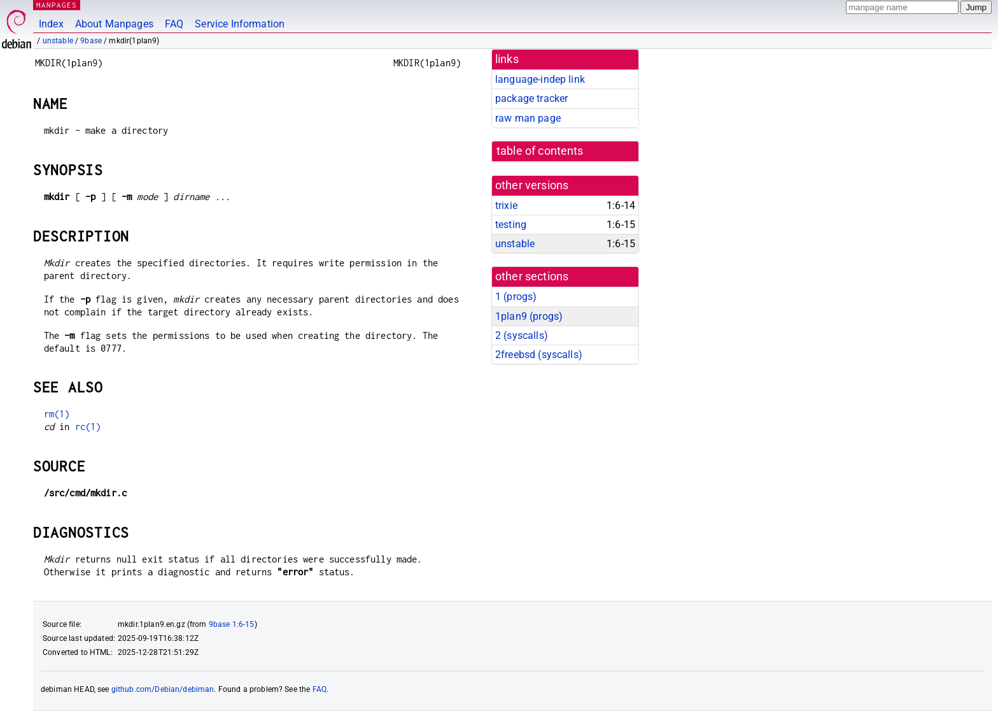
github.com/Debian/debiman (162, 689)
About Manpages (114, 24)
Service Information (240, 24)
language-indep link (540, 79)
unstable (58, 40)
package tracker (531, 98)
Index (51, 24)
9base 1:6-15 (232, 624)
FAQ (174, 24)
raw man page (528, 118)
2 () (521, 335)
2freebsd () (538, 354)
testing (510, 225)
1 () (516, 297)
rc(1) (88, 426)
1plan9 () (529, 316)
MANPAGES (56, 5)
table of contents (540, 151)
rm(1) (57, 413)
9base (91, 40)
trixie (506, 205)
